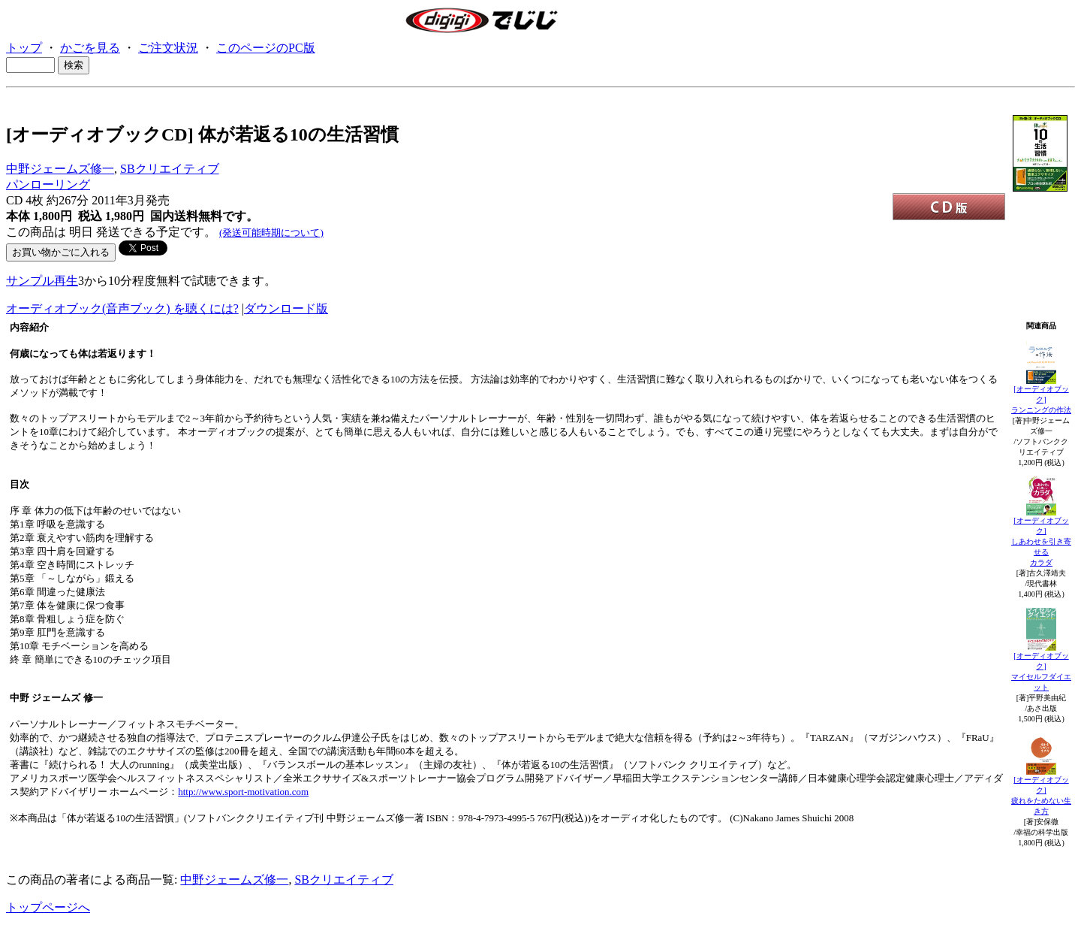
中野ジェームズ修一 (60, 168)
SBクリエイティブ (169, 168)
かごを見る (90, 47)
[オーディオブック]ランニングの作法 (1041, 399)
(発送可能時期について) (271, 232)
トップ (24, 47)
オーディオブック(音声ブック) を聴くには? (122, 308)
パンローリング (48, 184)
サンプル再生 (42, 280)
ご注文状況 (168, 47)
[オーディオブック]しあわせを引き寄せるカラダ (1041, 541)
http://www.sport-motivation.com (243, 791)
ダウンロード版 (286, 308)
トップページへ (48, 907)
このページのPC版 (265, 47)
